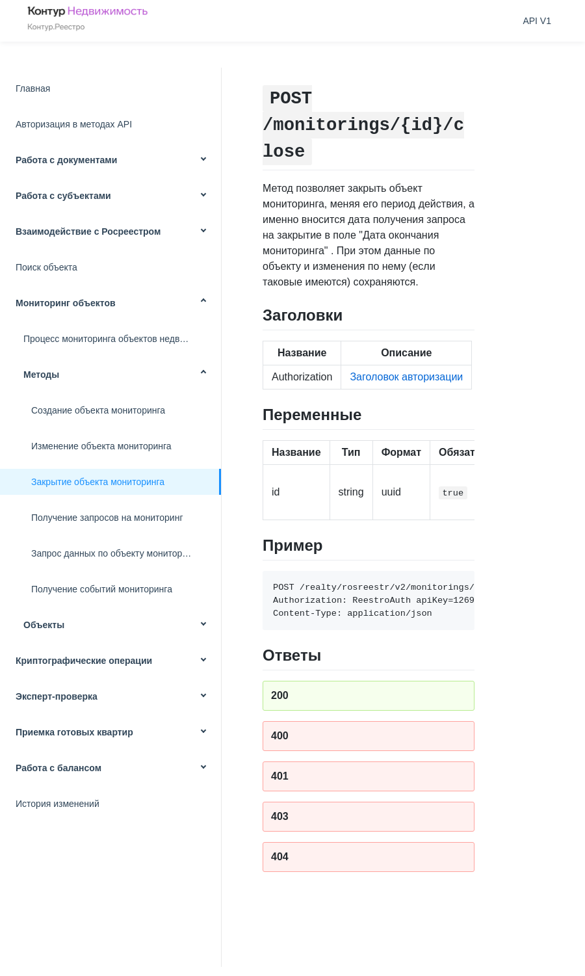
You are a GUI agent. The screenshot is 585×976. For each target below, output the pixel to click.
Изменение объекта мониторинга (101, 446)
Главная (33, 88)
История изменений (57, 803)
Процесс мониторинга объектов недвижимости (122, 339)
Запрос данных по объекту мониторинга (115, 553)
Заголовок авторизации (406, 376)
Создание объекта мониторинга (98, 410)
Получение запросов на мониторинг (107, 517)
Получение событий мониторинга (101, 589)
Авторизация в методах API (74, 124)
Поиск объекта (46, 267)
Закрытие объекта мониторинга (97, 482)
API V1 (537, 21)
